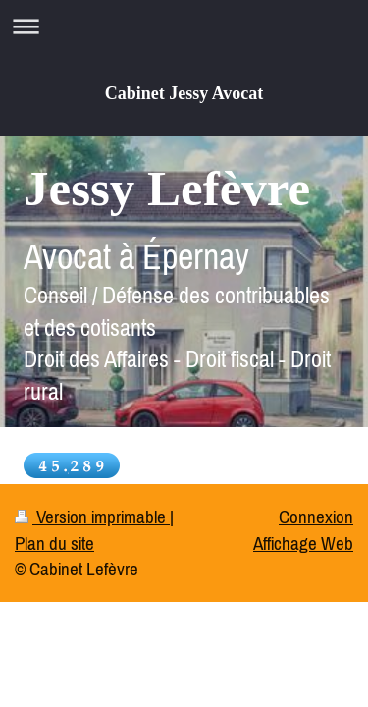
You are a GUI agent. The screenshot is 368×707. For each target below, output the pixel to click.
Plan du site (54, 543)
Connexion (316, 516)
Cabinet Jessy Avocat (184, 93)
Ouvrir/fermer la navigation (184, 26)
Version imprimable (92, 516)
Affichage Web (303, 543)
